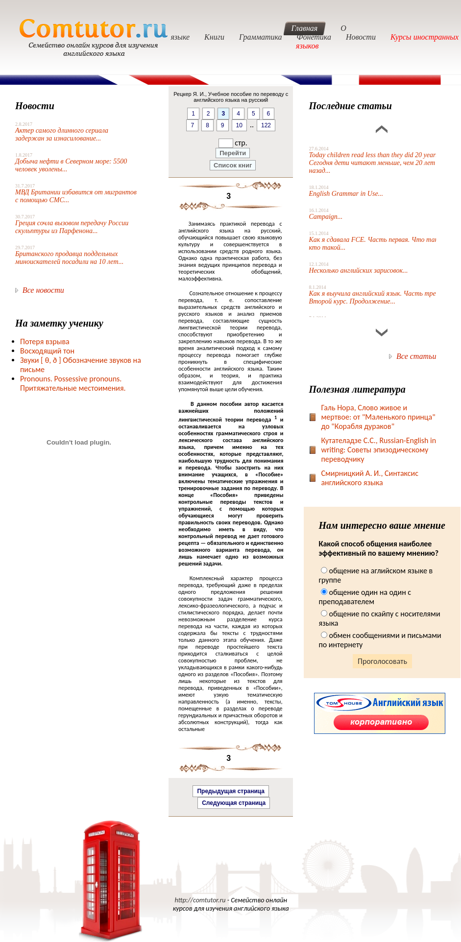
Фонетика (314, 37)
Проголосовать (382, 661)
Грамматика (260, 37)
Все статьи (416, 356)
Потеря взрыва (45, 341)
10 (239, 125)
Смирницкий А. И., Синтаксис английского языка (369, 478)
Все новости (43, 290)
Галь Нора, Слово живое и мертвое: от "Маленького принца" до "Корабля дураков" (378, 417)
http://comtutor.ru (199, 900)
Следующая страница (234, 803)
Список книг (233, 165)
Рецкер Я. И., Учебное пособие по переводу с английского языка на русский (230, 97)
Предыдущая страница (231, 791)
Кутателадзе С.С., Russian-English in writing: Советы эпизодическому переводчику (378, 450)
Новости (361, 37)
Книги (214, 37)
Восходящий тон (47, 350)
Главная (304, 28)
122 (266, 125)
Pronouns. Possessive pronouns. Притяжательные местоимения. (73, 383)
